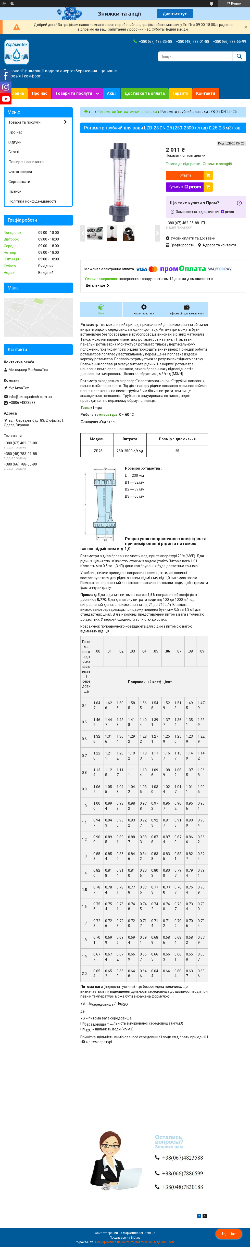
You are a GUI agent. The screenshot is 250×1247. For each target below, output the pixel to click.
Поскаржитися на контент (114, 1242)
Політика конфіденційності (32, 201)
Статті (13, 152)
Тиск (84, 408)
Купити (185, 175)
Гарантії (180, 93)
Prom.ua (149, 1233)
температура (105, 415)
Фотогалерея (20, 171)
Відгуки (14, 142)
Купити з (185, 187)
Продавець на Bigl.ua (125, 1237)
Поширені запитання (26, 162)
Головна (16, 93)
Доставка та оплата (144, 93)
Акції (112, 93)
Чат (229, 1233)
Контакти (205, 93)
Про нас (39, 93)
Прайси (14, 191)
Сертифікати (19, 181)
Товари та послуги (73, 93)
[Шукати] (239, 56)
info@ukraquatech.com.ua (30, 397)
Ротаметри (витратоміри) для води (127, 111)
